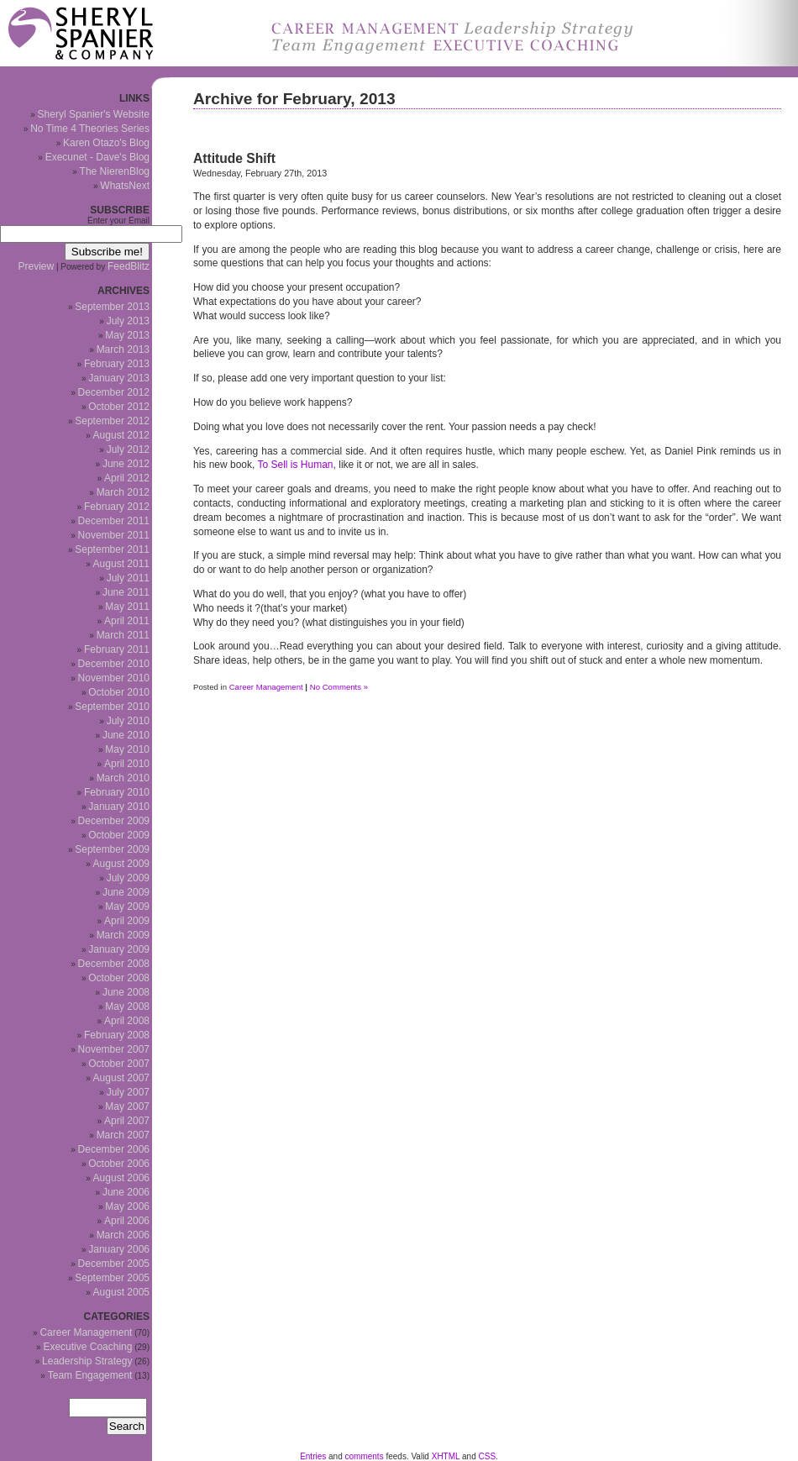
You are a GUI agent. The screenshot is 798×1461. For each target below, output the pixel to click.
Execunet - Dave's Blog (97, 157)
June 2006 (126, 1192)
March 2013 (123, 349)
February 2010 (117, 792)
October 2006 (119, 1163)
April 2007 (127, 1121)
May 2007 (127, 1106)
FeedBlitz (129, 266)
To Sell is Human (295, 464)
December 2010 (114, 664)
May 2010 (127, 749)
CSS (487, 1456)
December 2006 (114, 1149)
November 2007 (114, 1049)
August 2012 (121, 435)
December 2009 (114, 821)
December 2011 (114, 521)
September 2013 (112, 307)
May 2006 (127, 1206)
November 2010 (114, 678)
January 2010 (119, 806)
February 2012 (117, 506)
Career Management (266, 686)
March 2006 (123, 1235)
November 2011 (114, 535)
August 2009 (121, 864)
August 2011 (121, 564)
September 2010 (112, 706)
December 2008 (114, 964)
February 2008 (117, 1035)
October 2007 (119, 1063)
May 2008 (127, 1006)
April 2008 (127, 1021)
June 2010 (126, 735)
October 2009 (119, 835)
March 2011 (123, 635)
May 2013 (127, 335)
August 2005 (121, 1292)
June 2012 (126, 464)
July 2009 (128, 878)
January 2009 (119, 949)
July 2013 (128, 321)
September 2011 (112, 549)
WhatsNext (125, 186)
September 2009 (112, 849)
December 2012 (114, 392)
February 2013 (117, 364)
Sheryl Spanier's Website (94, 114)
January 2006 (119, 1249)
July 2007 (128, 1092)
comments (364, 1456)
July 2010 (128, 721)
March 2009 (123, 935)
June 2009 (126, 892)
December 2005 (114, 1263)
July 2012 (128, 449)
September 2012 (112, 421)
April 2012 (127, 478)
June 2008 (126, 992)
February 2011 (117, 649)
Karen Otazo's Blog (106, 143)
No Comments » (339, 686)
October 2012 (119, 407)
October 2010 (119, 692)
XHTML (446, 1456)
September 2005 (112, 1278)
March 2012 (123, 492)
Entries (313, 1456)
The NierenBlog (115, 171)
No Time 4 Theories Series (90, 128)
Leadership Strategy (87, 1361)
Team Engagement (90, 1375)
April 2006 (127, 1221)
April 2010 (127, 764)
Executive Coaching (87, 1347)
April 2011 (127, 621)
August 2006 (121, 1178)
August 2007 (121, 1078)
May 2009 (127, 906)
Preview (36, 266)
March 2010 (123, 778)
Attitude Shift (234, 158)
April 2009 (127, 921)
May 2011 (127, 606)
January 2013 (119, 378)
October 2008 (119, 978)
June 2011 (126, 592)
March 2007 (123, 1135)
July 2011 (128, 578)
